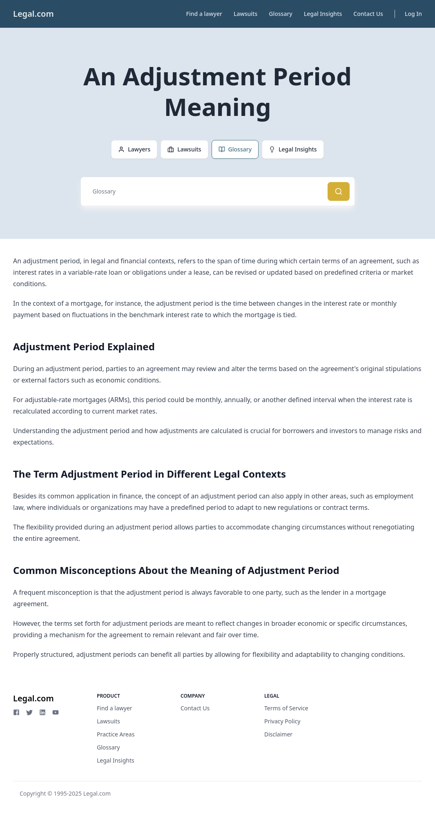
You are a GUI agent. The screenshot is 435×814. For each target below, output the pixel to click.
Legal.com (33, 13)
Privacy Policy (282, 721)
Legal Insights (323, 14)
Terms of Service (286, 708)
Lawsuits (245, 14)
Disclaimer (278, 734)
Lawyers (134, 149)
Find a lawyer (204, 14)
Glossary (280, 14)
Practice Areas (115, 734)
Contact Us (368, 14)
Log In (413, 14)
